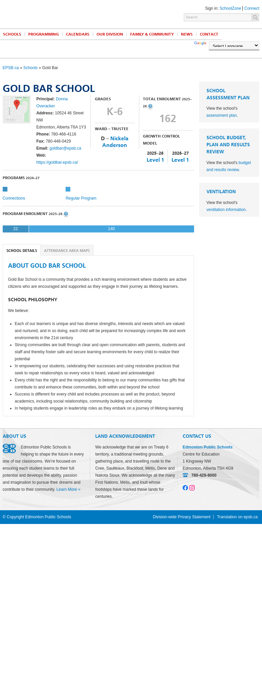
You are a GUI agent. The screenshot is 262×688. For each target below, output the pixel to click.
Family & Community (152, 34)
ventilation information (226, 209)
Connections (14, 198)
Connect (252, 8)
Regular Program (81, 198)
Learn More (67, 489)
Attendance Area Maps (67, 251)
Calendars (77, 34)
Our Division (110, 34)
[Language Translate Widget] (234, 45)
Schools (30, 67)
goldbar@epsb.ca (65, 148)
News (187, 34)
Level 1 (155, 160)
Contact (209, 34)
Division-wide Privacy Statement (181, 517)
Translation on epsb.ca (237, 517)
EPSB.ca (11, 67)
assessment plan (222, 115)
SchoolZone (230, 8)
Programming (43, 34)
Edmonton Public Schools (61, 14)
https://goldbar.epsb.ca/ (57, 162)
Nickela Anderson (115, 141)
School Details (21, 251)
